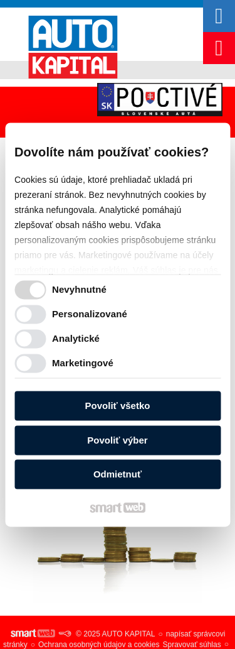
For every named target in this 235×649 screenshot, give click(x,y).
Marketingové (82, 362)
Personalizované (89, 313)
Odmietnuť (117, 474)
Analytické (76, 338)
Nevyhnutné (79, 289)
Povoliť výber (117, 440)
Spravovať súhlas (191, 644)
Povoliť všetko (117, 406)
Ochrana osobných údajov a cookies (98, 644)
